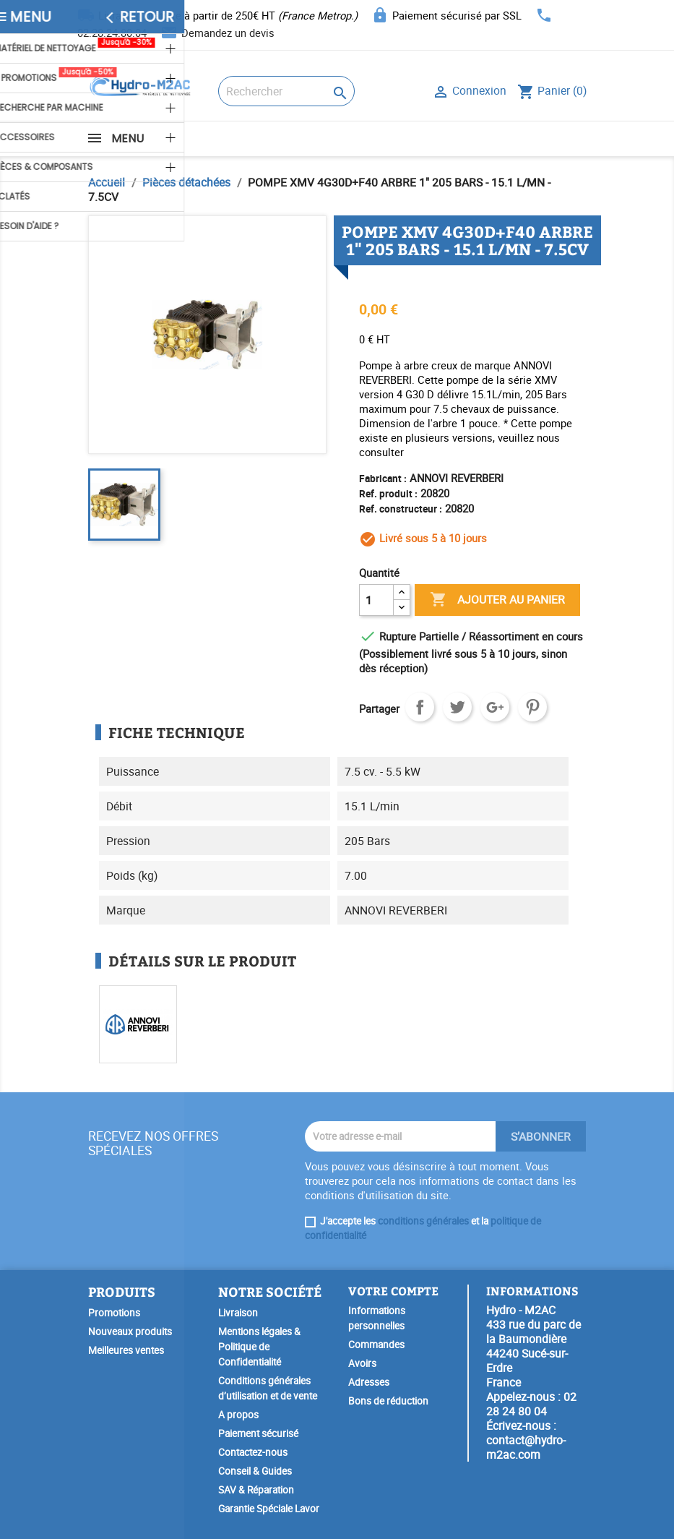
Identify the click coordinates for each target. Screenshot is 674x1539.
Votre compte (393, 1290)
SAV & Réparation (256, 1489)
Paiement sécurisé (258, 1433)
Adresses (368, 1382)
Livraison (238, 1312)
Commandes (376, 1344)
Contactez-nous (253, 1452)
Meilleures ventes (126, 1350)
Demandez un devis (228, 32)
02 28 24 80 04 (531, 1404)
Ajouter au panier (497, 600)
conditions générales (423, 1220)
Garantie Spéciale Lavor (268, 1508)
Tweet (457, 707)
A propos (238, 1414)
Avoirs (362, 1363)
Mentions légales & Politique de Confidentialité (259, 1346)
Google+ (494, 707)
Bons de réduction (388, 1400)
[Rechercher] (286, 91)
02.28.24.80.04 (112, 32)
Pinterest (532, 707)
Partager (419, 707)
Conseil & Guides (255, 1471)
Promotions (114, 1312)
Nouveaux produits (130, 1331)
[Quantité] (376, 600)
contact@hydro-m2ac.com (526, 1447)
